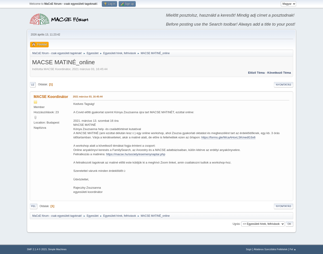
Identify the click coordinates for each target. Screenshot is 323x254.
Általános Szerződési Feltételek (270, 249)
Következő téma (279, 72)
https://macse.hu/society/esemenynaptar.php (135, 154)
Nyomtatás (283, 84)
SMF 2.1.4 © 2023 (37, 249)
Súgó (248, 249)
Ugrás (236, 223)
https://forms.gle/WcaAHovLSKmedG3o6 (228, 137)
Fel (33, 206)
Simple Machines (57, 249)
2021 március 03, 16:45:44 (88, 96)
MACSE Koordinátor (51, 97)
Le (32, 84)
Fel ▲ (293, 249)
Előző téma (256, 72)
